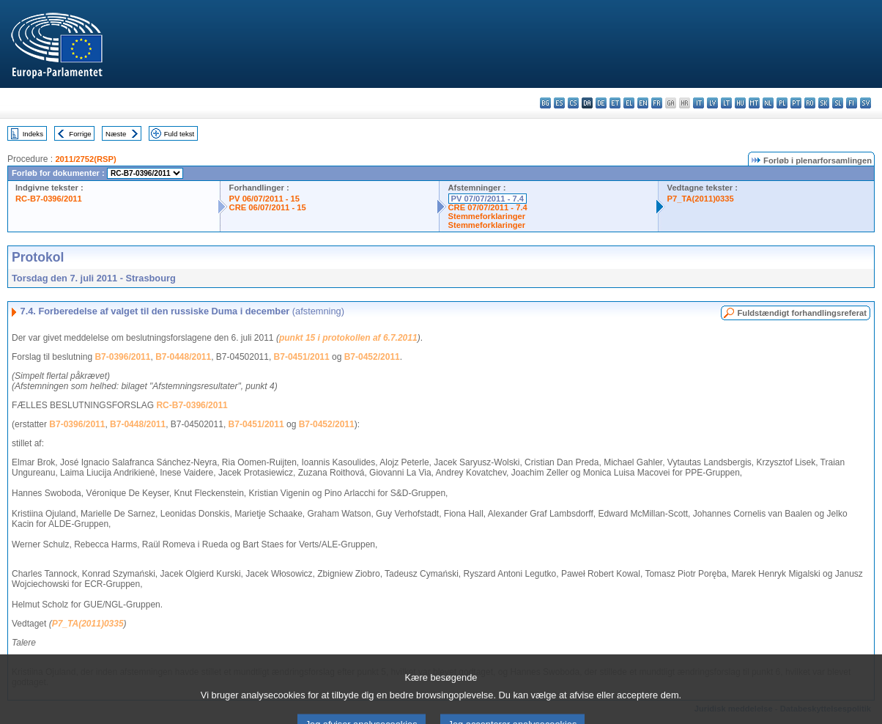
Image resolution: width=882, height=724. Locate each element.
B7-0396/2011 (122, 357)
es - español (559, 102)
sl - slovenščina (837, 102)
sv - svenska (865, 102)
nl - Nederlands (768, 102)
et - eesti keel (614, 102)
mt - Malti (754, 102)
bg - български (545, 102)
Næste (115, 134)
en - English (642, 102)
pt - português (795, 102)
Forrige (80, 134)
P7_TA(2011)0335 (700, 198)
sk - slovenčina (823, 102)
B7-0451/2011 (302, 357)
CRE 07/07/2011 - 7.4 (487, 207)
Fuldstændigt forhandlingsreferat (802, 313)
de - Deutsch (601, 102)
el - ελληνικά (628, 102)
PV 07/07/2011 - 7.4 (488, 198)
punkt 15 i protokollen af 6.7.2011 (348, 338)
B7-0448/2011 (183, 357)
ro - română (809, 102)
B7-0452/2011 (372, 357)
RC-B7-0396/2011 (48, 198)
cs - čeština (573, 102)
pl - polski (782, 102)
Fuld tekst (179, 134)
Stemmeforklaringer (487, 216)
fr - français (656, 102)
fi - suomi (851, 102)
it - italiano (698, 102)
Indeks (33, 134)
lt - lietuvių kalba (726, 102)
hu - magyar (740, 102)
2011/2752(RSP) (85, 159)
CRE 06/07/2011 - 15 (267, 207)
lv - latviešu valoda (712, 102)
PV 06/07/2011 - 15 (264, 198)
